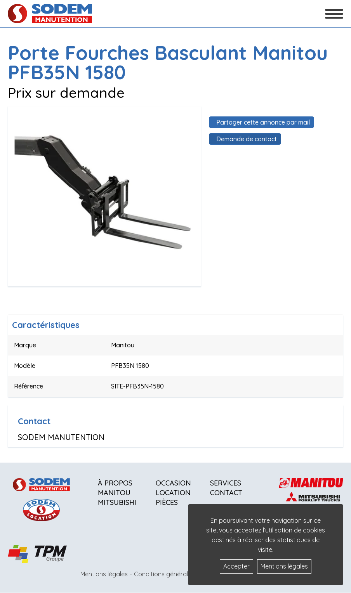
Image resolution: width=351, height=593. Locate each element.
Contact (226, 492)
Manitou (114, 492)
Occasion (173, 483)
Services (225, 483)
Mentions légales (104, 574)
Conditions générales (164, 574)
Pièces (167, 502)
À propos (115, 483)
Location (173, 492)
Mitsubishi (117, 502)
